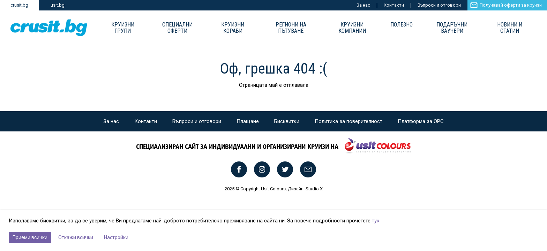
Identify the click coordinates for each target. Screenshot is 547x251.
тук (376, 221)
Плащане (248, 121)
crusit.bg (19, 5)
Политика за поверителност (348, 121)
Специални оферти (177, 28)
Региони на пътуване (291, 28)
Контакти (394, 5)
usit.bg (58, 5)
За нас (363, 5)
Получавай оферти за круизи (511, 5)
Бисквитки (286, 121)
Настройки (116, 237)
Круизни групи (122, 28)
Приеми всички (30, 237)
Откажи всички (75, 237)
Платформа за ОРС (421, 121)
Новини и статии (509, 28)
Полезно (401, 25)
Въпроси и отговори (439, 5)
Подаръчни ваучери (451, 28)
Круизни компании (352, 28)
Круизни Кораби (232, 28)
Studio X (314, 188)
